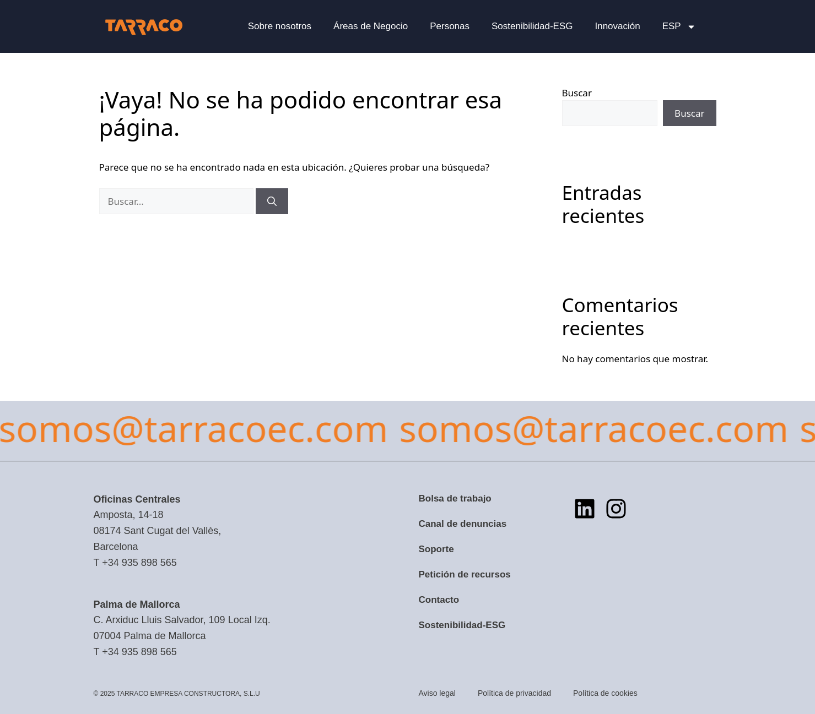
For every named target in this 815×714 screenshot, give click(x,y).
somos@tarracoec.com (387, 428)
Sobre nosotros (279, 26)
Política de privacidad (514, 693)
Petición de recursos (465, 574)
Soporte (436, 549)
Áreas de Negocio (370, 26)
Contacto (439, 600)
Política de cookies (605, 693)
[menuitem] (679, 26)
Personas (449, 26)
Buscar (577, 92)
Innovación (617, 26)
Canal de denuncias (463, 524)
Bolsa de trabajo (455, 498)
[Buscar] (272, 201)
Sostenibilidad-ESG (532, 26)
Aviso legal (437, 693)
